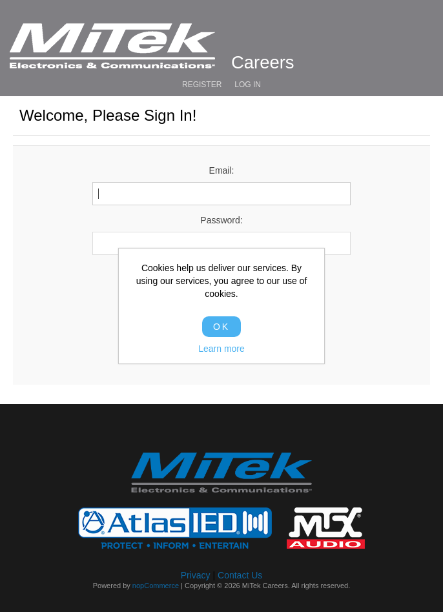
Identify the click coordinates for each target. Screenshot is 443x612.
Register (202, 84)
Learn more (221, 348)
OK (221, 326)
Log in (247, 84)
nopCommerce (155, 585)
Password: (221, 220)
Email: (221, 170)
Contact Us (240, 575)
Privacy (196, 575)
